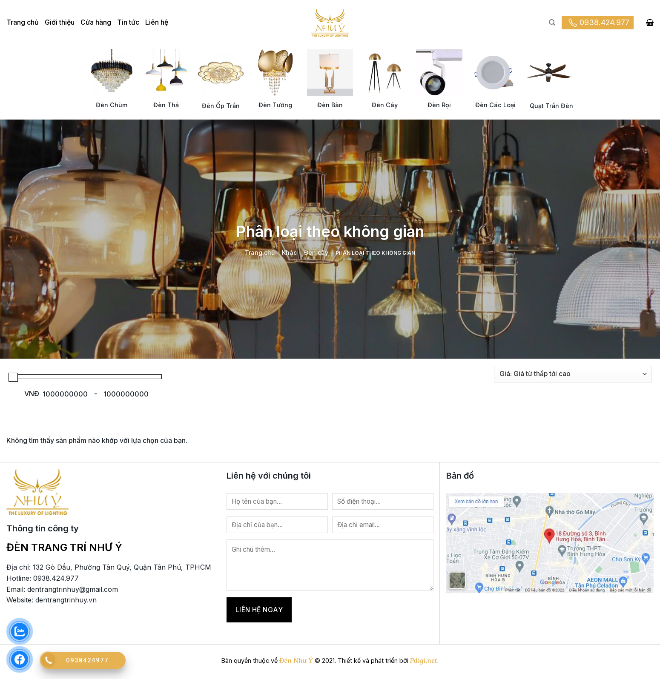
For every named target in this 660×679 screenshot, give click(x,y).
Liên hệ (156, 22)
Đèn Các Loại (495, 104)
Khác (289, 252)
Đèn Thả (166, 104)
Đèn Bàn (330, 104)
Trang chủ (22, 22)
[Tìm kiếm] (552, 23)
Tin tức (128, 22)
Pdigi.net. (424, 660)
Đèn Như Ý (296, 660)
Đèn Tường (275, 104)
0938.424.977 (597, 22)
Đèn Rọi (439, 104)
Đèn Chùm (111, 104)
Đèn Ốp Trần (221, 105)
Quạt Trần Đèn (551, 105)
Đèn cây (316, 252)
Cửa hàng (95, 22)
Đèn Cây (385, 104)
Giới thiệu (60, 22)
